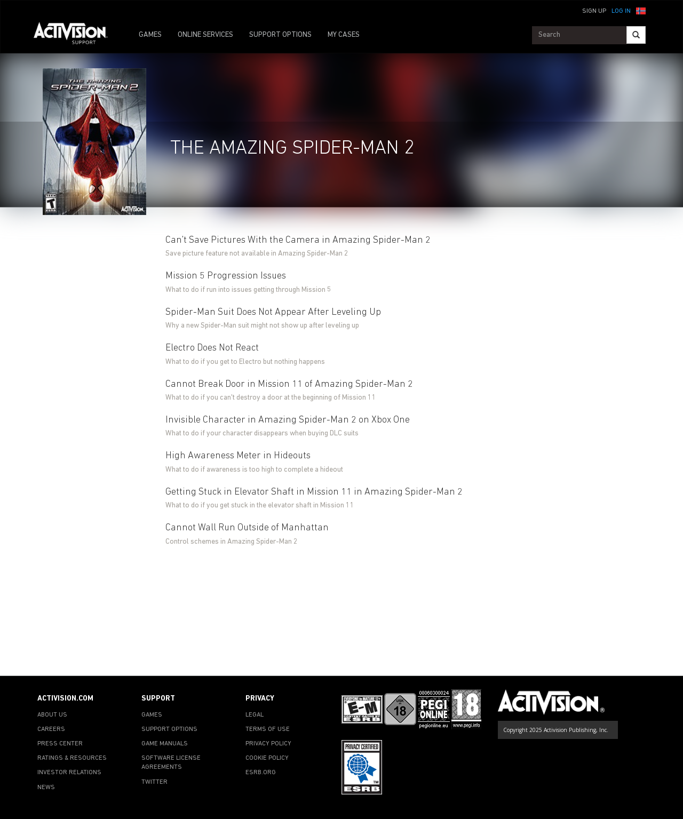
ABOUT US (52, 715)
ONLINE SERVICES (205, 35)
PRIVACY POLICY (268, 744)
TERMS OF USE (267, 729)
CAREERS (51, 729)
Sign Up (594, 11)
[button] (641, 10)
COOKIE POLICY (267, 758)
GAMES (150, 35)
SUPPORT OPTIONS (280, 35)
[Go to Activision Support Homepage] (76, 35)
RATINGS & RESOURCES (72, 758)
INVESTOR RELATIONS (69, 772)
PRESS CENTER (60, 744)
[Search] (636, 35)
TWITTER (154, 782)
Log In (621, 11)
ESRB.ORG (260, 772)
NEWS (46, 787)
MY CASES (344, 35)
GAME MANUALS (164, 744)
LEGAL (254, 715)
